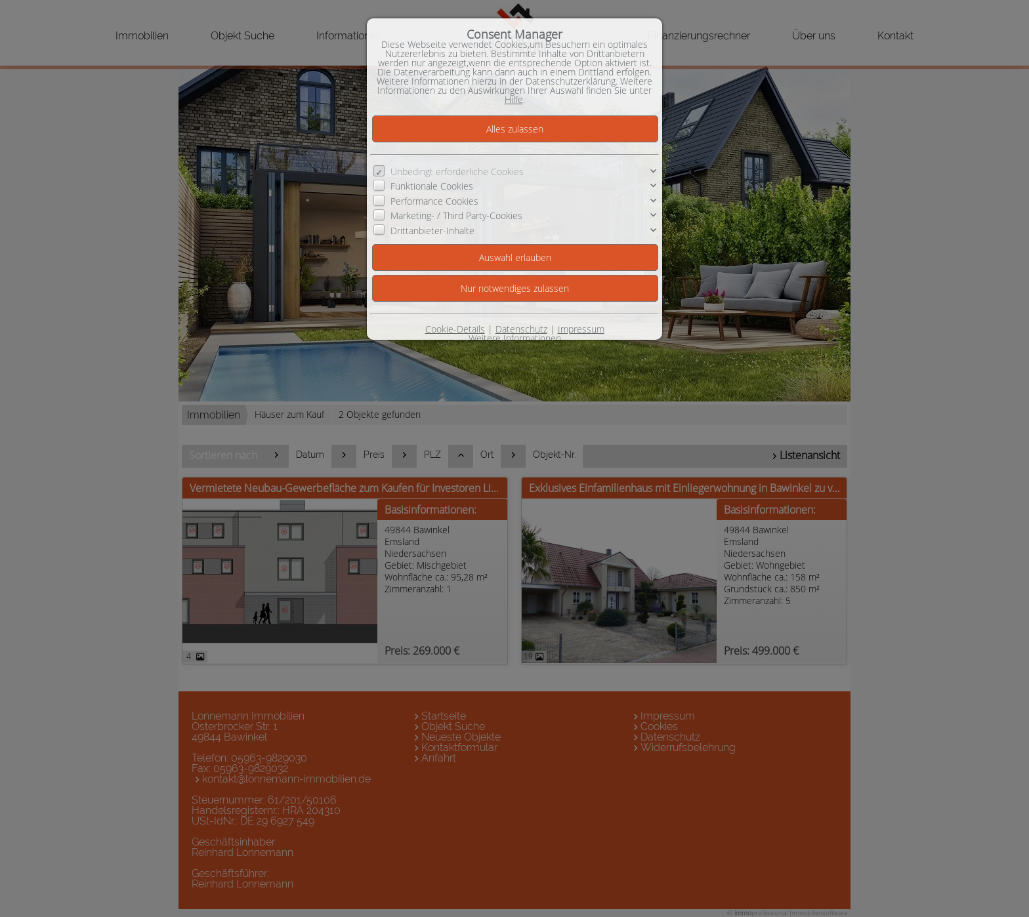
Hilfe (514, 99)
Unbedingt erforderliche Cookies (457, 171)
